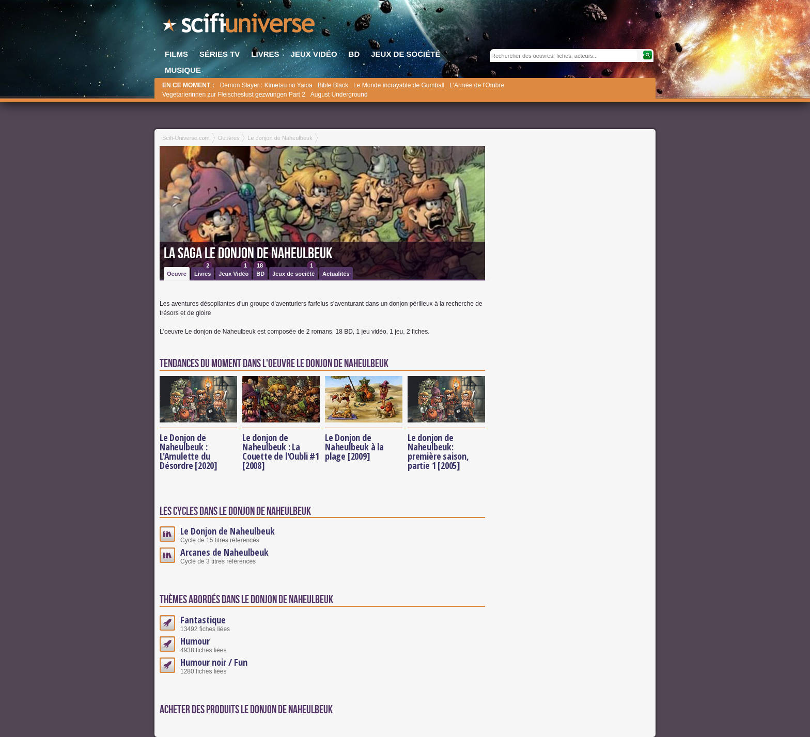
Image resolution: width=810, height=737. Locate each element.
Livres (203, 272)
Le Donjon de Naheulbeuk (227, 531)
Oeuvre (176, 274)
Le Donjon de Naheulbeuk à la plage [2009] (354, 447)
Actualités (336, 274)
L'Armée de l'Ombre (476, 85)
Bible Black (333, 85)
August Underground (339, 94)
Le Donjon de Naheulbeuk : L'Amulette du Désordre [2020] (188, 451)
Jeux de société (294, 272)
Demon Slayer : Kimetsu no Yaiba (266, 85)
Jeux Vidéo (234, 272)
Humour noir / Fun (213, 662)
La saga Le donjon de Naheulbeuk (248, 253)
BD (260, 272)
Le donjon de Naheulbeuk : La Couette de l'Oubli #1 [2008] (280, 451)
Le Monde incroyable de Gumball (398, 85)
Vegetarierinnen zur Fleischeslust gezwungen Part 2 (233, 94)
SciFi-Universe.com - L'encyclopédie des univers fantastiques (240, 26)
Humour (195, 641)
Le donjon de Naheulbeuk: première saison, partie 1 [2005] (438, 451)
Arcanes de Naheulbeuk (224, 552)
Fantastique (203, 620)
